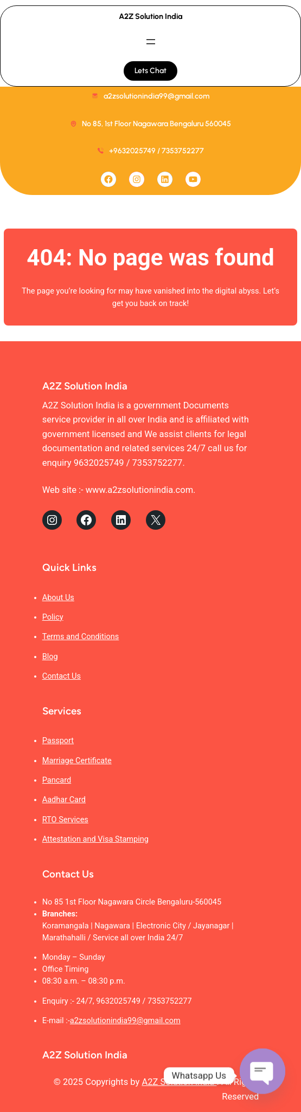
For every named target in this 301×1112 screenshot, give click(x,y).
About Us (58, 597)
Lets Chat (150, 70)
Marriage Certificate (77, 760)
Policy (52, 617)
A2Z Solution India (151, 16)
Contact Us (61, 676)
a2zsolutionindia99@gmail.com (125, 1020)
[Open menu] (150, 41)
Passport (58, 740)
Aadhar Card (64, 799)
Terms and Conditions (80, 636)
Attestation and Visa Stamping (95, 839)
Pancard (56, 780)
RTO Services (65, 819)
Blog (50, 656)
